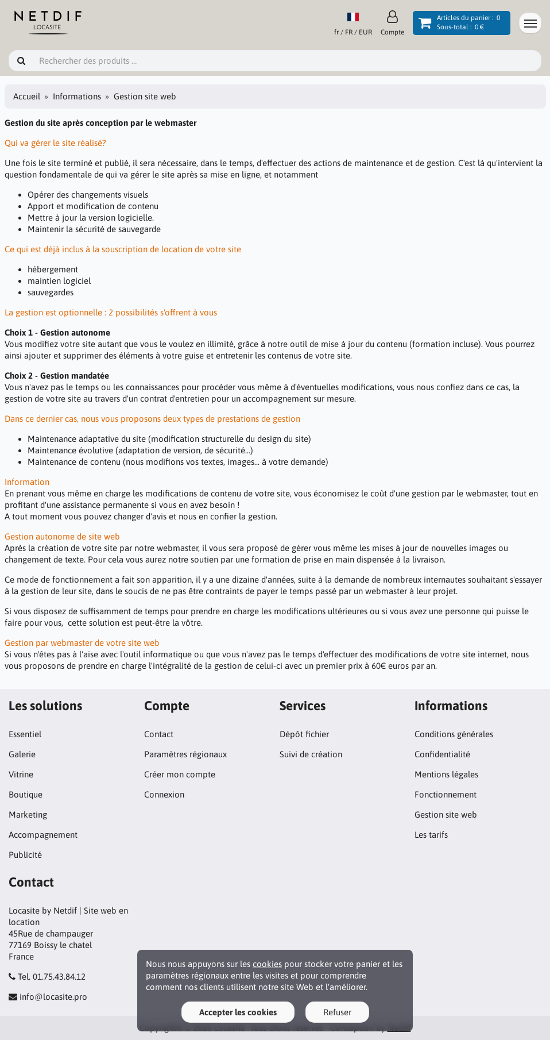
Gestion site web (446, 814)
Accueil (26, 96)
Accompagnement (43, 834)
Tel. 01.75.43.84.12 (52, 976)
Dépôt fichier (304, 734)
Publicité (25, 855)
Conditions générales (454, 734)
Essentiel (25, 734)
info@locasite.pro (53, 997)
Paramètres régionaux (185, 754)
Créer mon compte (179, 774)
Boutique (25, 794)
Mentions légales (446, 774)
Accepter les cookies (238, 1012)
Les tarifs (431, 834)
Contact (158, 734)
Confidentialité (442, 754)
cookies (267, 964)
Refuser (337, 1012)
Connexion (164, 794)
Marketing (28, 814)
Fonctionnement (446, 794)
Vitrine (21, 774)
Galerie (22, 754)
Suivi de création (311, 754)
